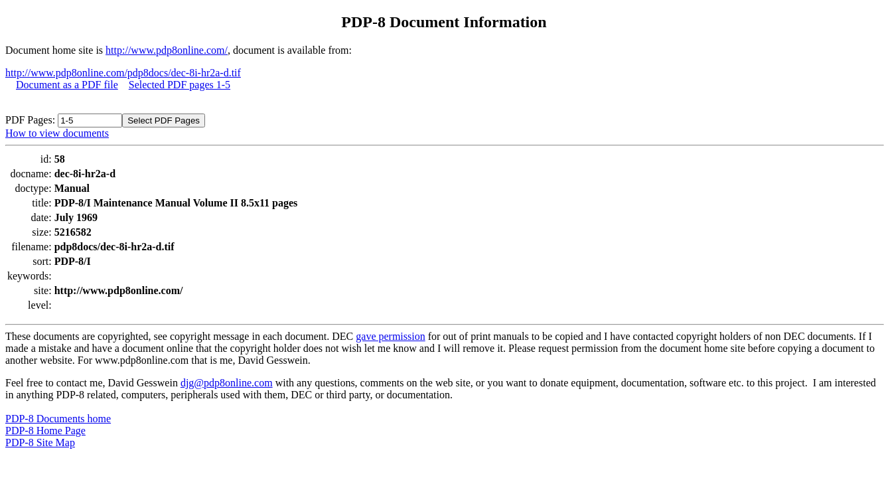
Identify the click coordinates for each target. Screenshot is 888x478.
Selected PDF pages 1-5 (179, 84)
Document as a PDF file (67, 84)
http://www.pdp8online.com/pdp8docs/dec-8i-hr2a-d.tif (123, 72)
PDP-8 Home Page (45, 430)
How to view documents (57, 133)
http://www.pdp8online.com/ (167, 50)
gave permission (390, 336)
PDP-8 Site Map (40, 442)
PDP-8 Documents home (58, 418)
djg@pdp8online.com (227, 382)
